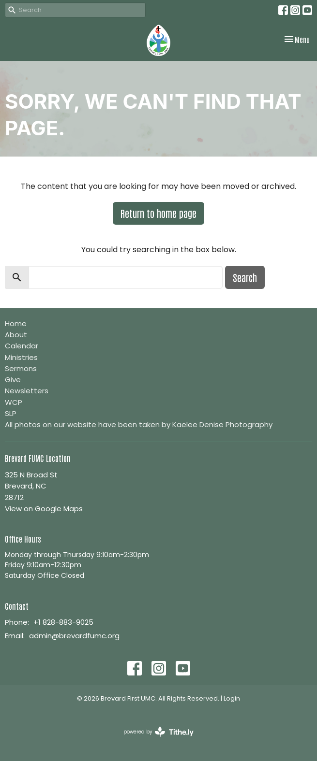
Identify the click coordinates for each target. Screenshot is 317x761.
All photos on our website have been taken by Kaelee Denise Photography (138, 424)
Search (245, 277)
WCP (13, 402)
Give (13, 379)
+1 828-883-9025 (63, 622)
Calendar (21, 346)
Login (232, 698)
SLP (10, 413)
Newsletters (26, 391)
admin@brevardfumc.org (74, 636)
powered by (158, 731)
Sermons (21, 368)
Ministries (21, 357)
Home (16, 323)
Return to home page (158, 213)
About (16, 335)
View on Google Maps (44, 508)
